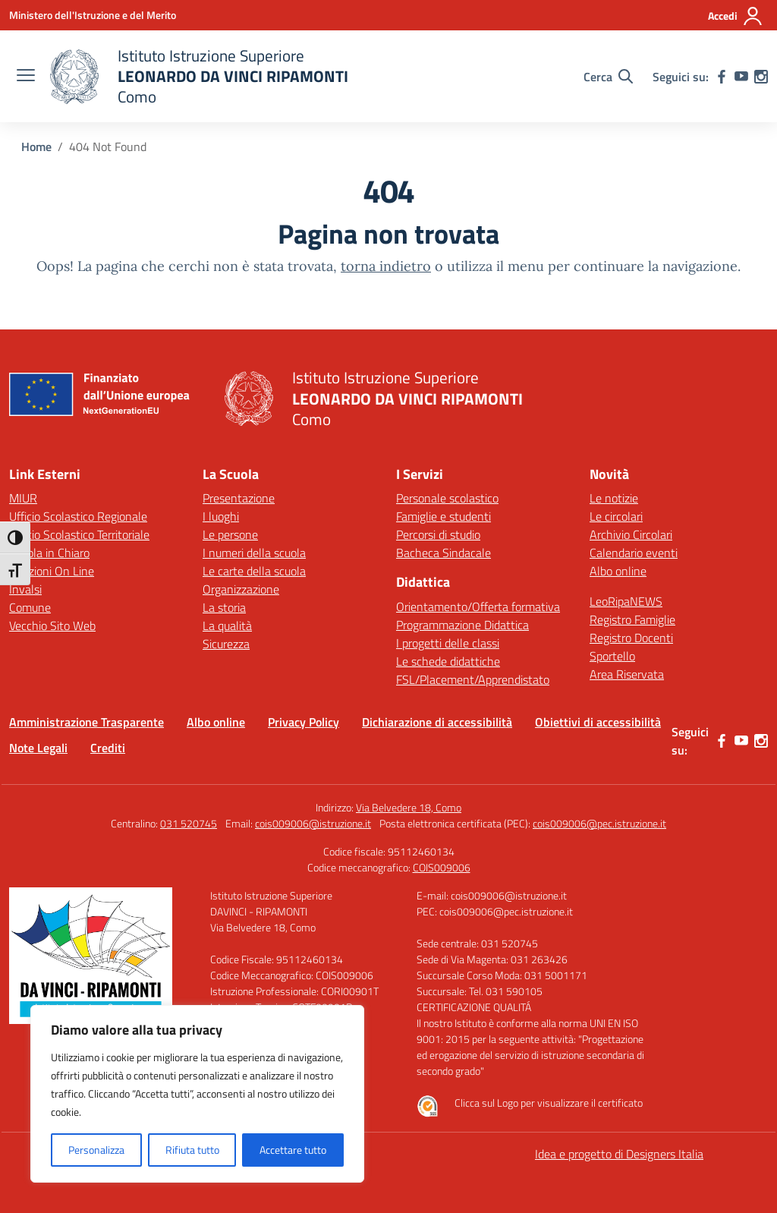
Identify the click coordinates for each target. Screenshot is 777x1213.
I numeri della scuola (254, 552)
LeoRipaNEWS (626, 601)
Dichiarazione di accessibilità (437, 722)
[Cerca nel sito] (608, 77)
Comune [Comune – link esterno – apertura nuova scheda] (30, 607)
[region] (197, 1094)
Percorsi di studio (438, 534)
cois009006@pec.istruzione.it (599, 823)
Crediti (107, 748)
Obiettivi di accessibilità (598, 722)
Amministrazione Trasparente (86, 722)
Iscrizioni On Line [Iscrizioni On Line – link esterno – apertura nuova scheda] (51, 571)
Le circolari (616, 516)
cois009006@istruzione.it (313, 823)
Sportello (612, 656)
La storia (224, 607)
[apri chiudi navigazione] (26, 77)
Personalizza (96, 1150)
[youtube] (741, 76)
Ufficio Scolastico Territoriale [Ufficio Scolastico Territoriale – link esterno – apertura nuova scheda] (79, 534)
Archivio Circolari (631, 534)
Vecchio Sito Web (52, 625)
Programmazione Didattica (462, 625)
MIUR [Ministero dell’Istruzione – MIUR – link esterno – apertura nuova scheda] (23, 498)
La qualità (227, 625)
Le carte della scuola (254, 571)
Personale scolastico (447, 498)
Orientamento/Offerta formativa (478, 606)
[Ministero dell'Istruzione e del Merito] (92, 15)
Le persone (230, 534)
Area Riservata (627, 674)
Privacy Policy (303, 722)
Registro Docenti (631, 638)
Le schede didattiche (448, 661)
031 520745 (188, 823)
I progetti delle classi (447, 643)
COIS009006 (441, 867)
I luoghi (221, 516)
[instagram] (761, 76)
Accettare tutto (293, 1150)
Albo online (618, 571)
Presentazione (239, 498)
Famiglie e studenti (443, 516)
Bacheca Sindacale (443, 552)
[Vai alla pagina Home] (36, 146)
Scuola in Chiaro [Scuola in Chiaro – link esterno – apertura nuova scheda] (49, 552)
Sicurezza (226, 644)
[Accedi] (735, 16)
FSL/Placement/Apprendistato (472, 679)
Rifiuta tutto (192, 1150)
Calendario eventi (634, 552)
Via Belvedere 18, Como (408, 807)
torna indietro (386, 266)
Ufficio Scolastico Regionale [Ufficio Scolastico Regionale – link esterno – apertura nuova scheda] (78, 516)
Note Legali (38, 748)
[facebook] (721, 76)
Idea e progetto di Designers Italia (619, 1154)
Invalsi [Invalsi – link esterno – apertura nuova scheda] (25, 589)
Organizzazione (241, 589)
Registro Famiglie (632, 619)
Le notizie (614, 498)
